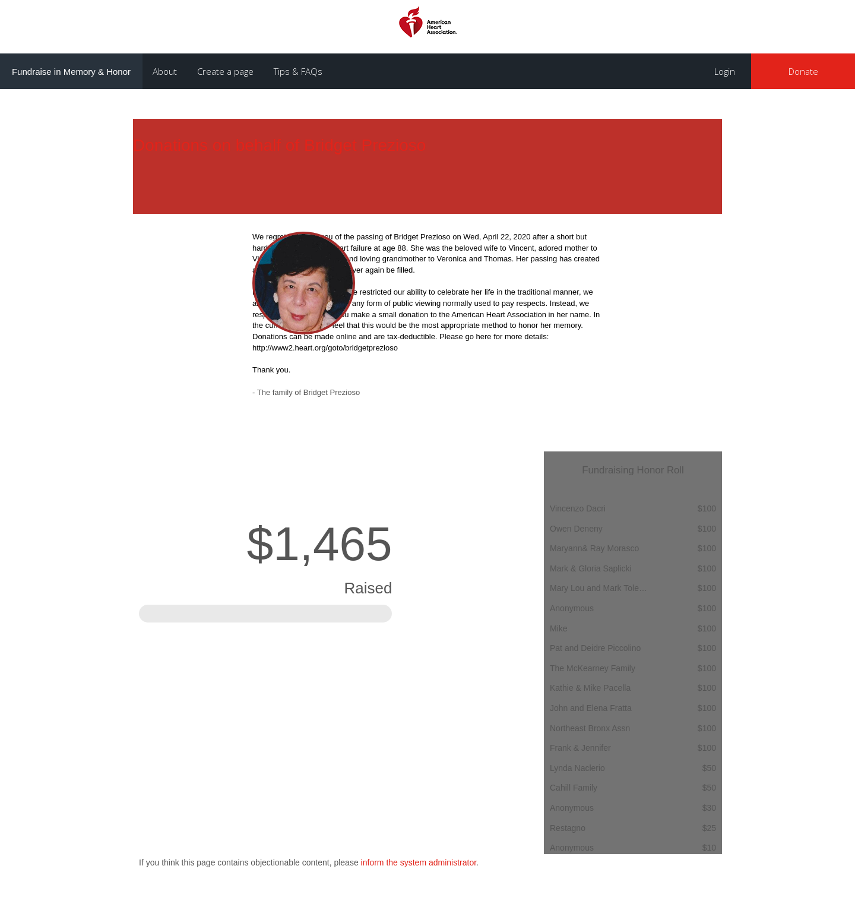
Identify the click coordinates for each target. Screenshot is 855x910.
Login (724, 71)
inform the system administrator (419, 862)
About (165, 71)
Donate (803, 71)
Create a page (225, 71)
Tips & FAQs (298, 71)
